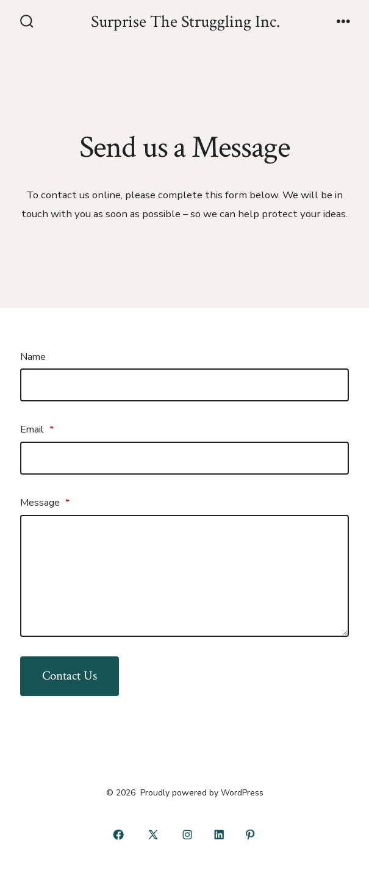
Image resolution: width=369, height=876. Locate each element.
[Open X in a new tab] (152, 835)
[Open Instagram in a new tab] (187, 835)
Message (45, 502)
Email (37, 429)
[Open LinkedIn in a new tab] (219, 835)
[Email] (184, 458)
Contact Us (69, 675)
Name (33, 357)
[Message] (184, 576)
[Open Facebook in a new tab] (119, 835)
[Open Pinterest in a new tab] (250, 835)
